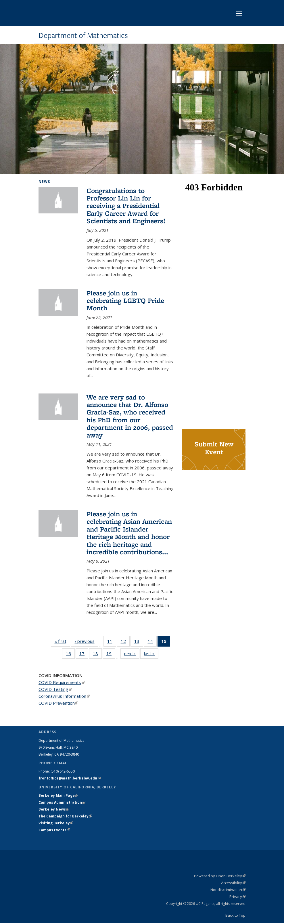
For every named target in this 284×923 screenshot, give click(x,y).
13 (138, 642)
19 (110, 654)
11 (111, 642)
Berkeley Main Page (58, 795)
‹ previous (86, 641)
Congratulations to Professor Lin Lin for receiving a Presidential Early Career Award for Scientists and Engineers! (126, 206)
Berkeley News (54, 809)
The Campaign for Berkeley (65, 816)
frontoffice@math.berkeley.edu (70, 778)
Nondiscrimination (227, 889)
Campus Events (54, 830)
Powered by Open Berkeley (219, 875)
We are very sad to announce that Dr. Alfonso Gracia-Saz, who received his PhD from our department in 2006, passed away (130, 416)
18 (97, 654)
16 (70, 654)
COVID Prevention (58, 703)
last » (151, 653)
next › (131, 653)
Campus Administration (62, 802)
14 (152, 642)
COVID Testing (55, 689)
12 (125, 642)
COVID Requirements (62, 682)
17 (83, 654)
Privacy (237, 896)
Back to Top (235, 915)
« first (62, 641)
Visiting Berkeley (56, 823)
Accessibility (233, 882)
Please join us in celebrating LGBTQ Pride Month (125, 300)
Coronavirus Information (64, 696)
